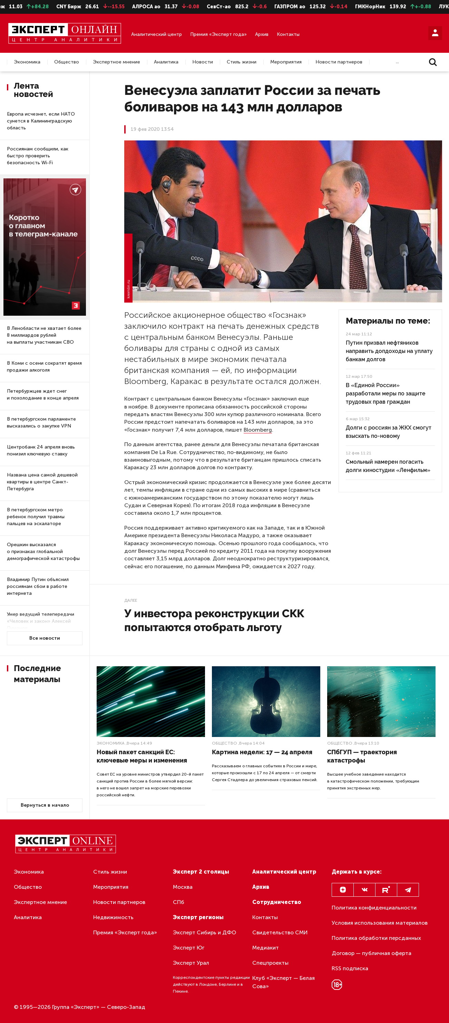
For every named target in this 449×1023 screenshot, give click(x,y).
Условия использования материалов (380, 922)
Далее (130, 600)
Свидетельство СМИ (280, 932)
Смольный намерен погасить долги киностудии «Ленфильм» (388, 466)
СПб (178, 902)
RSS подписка (350, 968)
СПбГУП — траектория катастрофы (362, 756)
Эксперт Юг (188, 947)
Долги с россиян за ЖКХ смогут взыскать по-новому (388, 431)
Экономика (27, 62)
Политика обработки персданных (376, 938)
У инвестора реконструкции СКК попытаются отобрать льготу (214, 620)
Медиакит (265, 947)
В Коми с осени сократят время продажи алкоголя (44, 366)
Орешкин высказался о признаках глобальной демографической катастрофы (43, 551)
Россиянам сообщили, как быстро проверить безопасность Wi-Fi (37, 156)
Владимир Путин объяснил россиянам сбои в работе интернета (38, 586)
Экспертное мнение (116, 62)
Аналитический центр (156, 34)
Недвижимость (113, 917)
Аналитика (166, 62)
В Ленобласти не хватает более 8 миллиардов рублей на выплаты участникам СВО (44, 335)
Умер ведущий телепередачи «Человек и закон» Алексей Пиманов (40, 621)
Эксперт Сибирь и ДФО (204, 932)
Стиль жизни (241, 62)
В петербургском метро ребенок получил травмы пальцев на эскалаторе (36, 517)
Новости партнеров (338, 62)
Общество (66, 62)
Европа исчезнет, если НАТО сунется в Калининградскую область (41, 121)
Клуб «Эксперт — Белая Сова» (283, 982)
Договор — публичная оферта (371, 953)
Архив (262, 34)
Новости (202, 62)
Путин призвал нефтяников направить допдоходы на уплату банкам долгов (389, 351)
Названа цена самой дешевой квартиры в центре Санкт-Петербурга (42, 482)
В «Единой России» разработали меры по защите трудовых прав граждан (386, 393)
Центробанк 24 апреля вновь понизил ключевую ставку (41, 450)
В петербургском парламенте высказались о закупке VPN (41, 422)
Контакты (288, 34)
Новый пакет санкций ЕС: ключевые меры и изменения (142, 756)
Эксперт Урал (191, 963)
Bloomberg (258, 429)
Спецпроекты (270, 963)
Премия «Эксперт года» (218, 34)
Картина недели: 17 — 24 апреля (262, 752)
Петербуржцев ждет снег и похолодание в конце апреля (43, 394)
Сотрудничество (276, 902)
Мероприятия (286, 62)
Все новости (44, 638)
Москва (183, 887)
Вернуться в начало (45, 805)
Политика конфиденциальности (374, 907)
